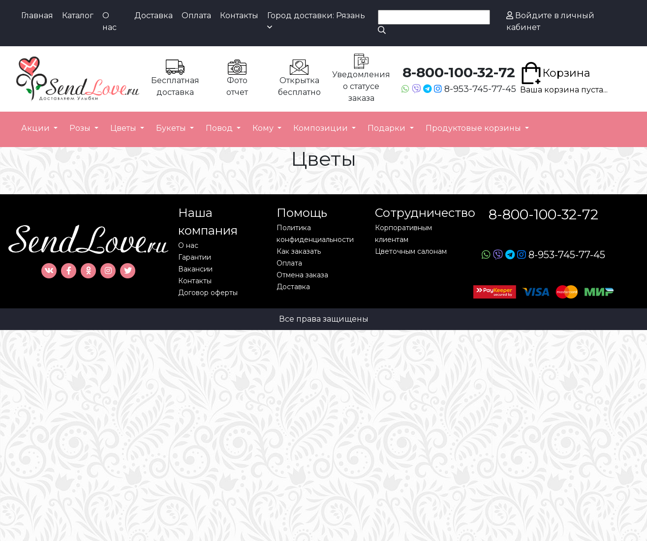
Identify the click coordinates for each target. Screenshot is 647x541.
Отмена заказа (302, 274)
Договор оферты (208, 292)
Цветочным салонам (411, 251)
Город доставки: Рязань (316, 21)
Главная (37, 15)
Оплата (196, 15)
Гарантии (194, 257)
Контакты (239, 15)
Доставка (153, 15)
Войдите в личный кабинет (550, 21)
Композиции (321, 128)
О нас (109, 21)
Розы (80, 128)
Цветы (124, 128)
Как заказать (299, 251)
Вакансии (195, 269)
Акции (36, 128)
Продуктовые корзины (474, 128)
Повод (220, 128)
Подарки (387, 128)
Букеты (172, 128)
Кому (264, 128)
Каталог (77, 15)
